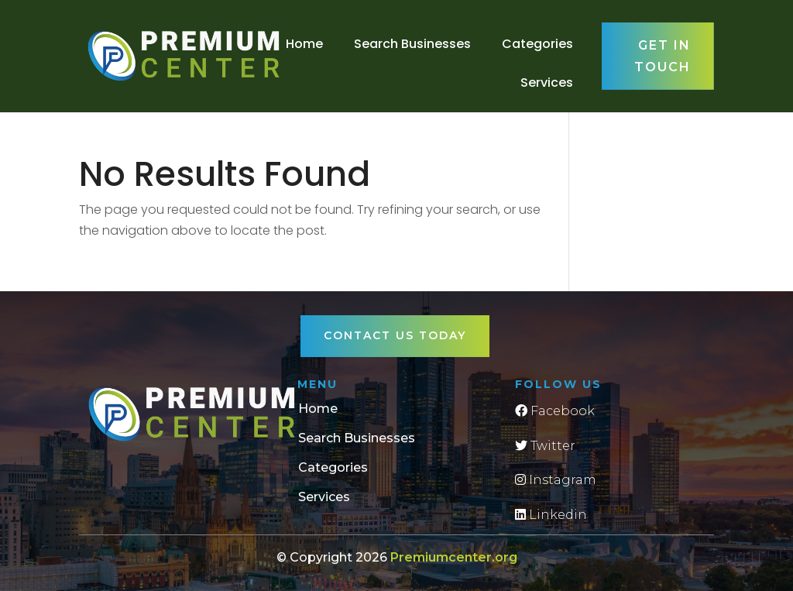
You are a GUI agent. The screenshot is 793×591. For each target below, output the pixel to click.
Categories (537, 44)
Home (304, 44)
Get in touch (662, 56)
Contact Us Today (395, 335)
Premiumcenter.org (453, 557)
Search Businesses (412, 44)
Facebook (555, 411)
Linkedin (551, 514)
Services (546, 82)
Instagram (555, 479)
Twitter (545, 445)
